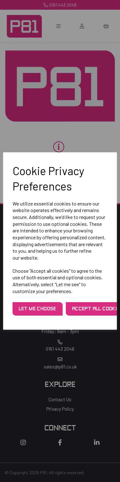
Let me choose (37, 309)
